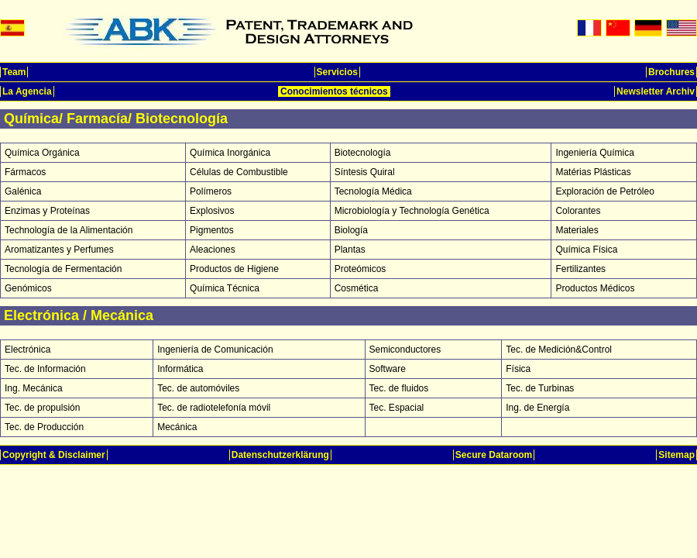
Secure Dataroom (493, 455)
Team (14, 72)
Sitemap (676, 455)
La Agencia (27, 91)
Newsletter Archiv (655, 91)
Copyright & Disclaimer (53, 455)
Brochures (671, 72)
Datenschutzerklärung (280, 455)
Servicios (337, 72)
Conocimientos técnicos (334, 91)
